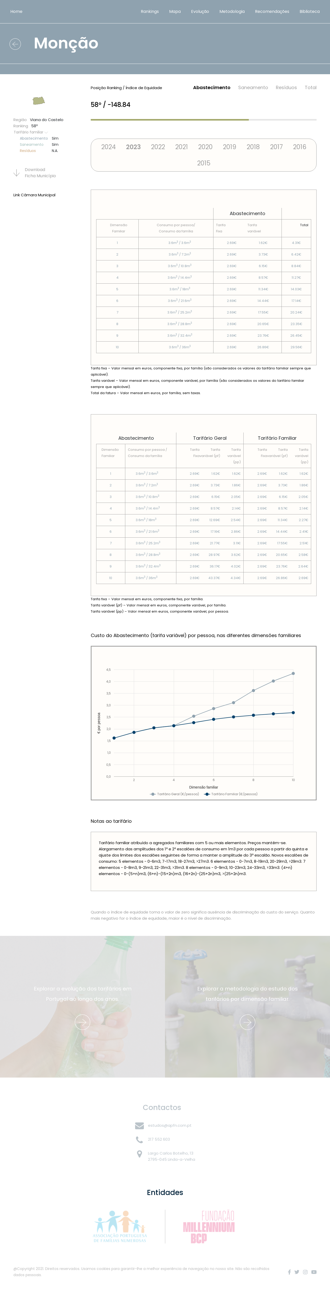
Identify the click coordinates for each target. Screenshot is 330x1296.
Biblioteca (310, 11)
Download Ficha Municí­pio (34, 173)
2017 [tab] (276, 147)
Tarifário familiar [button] (31, 132)
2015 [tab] (203, 163)
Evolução (200, 11)
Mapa (175, 11)
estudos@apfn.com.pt (170, 1125)
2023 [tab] (133, 147)
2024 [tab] (108, 147)
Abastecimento (211, 87)
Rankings (150, 11)
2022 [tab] (158, 147)
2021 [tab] (181, 147)
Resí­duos (286, 87)
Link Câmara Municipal (34, 195)
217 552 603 (159, 1139)
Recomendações (272, 11)
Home (16, 11)
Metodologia (232, 11)
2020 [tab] (205, 147)
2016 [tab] (299, 147)
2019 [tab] (229, 147)
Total (311, 87)
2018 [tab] (253, 147)
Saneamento (253, 87)
